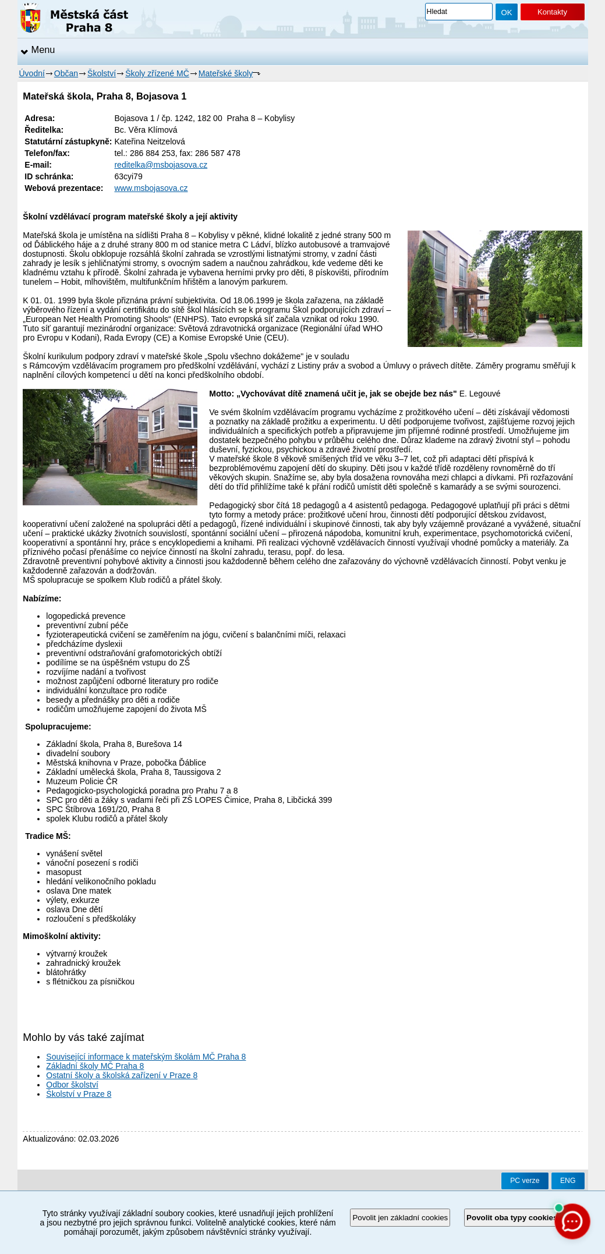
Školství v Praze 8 (78, 1094)
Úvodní (32, 73)
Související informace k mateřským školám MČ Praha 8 (146, 1056)
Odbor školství (72, 1084)
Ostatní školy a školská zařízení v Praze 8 (121, 1075)
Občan (66, 73)
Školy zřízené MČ (157, 73)
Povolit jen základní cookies (400, 1217)
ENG (568, 1181)
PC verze (524, 1181)
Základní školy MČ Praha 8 (95, 1066)
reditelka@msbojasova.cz (160, 164)
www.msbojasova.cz (150, 188)
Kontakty (552, 12)
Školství (101, 73)
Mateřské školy (226, 73)
